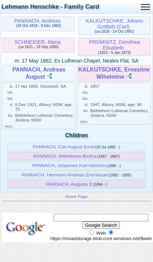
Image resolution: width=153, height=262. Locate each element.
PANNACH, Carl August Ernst (63, 147)
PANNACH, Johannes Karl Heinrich (69, 165)
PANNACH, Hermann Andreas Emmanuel (65, 175)
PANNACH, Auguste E (69, 184)
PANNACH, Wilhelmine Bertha (64, 156)
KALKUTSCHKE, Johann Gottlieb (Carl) (114, 23)
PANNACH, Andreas (37, 21)
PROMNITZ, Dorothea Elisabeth (114, 45)
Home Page (77, 196)
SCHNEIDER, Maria (37, 42)
